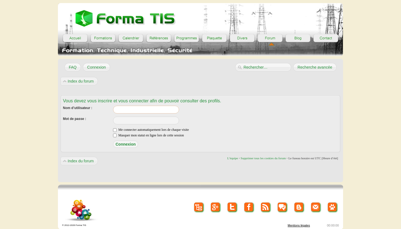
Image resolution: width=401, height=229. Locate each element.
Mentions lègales (299, 225)
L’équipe (232, 158)
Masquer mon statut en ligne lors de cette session (148, 135)
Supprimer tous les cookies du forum (263, 158)
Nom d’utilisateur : (77, 108)
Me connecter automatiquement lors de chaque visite (151, 130)
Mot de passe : (74, 119)
